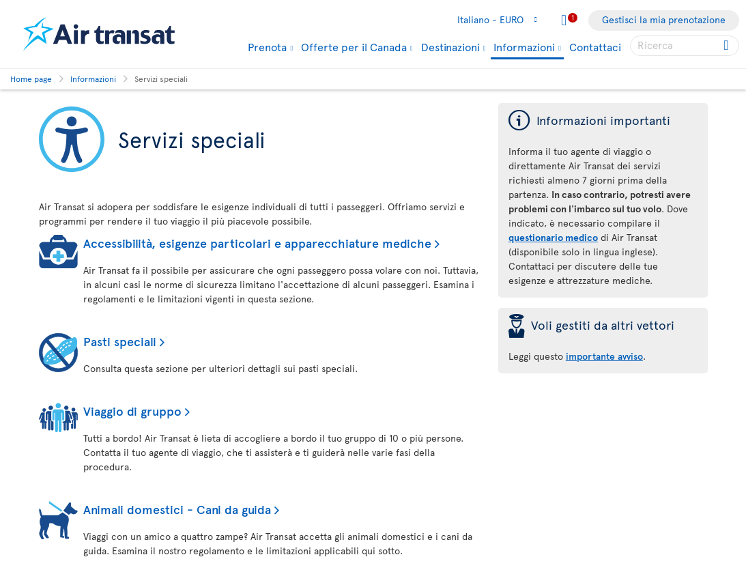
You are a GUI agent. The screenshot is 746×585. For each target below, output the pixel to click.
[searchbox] (684, 45)
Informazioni (524, 47)
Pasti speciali (119, 340)
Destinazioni (450, 46)
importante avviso (604, 355)
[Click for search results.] (727, 45)
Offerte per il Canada (354, 46)
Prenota (267, 46)
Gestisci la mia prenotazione (664, 19)
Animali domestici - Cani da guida (177, 508)
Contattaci (595, 46)
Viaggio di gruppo (132, 410)
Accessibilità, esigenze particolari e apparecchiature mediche (257, 242)
